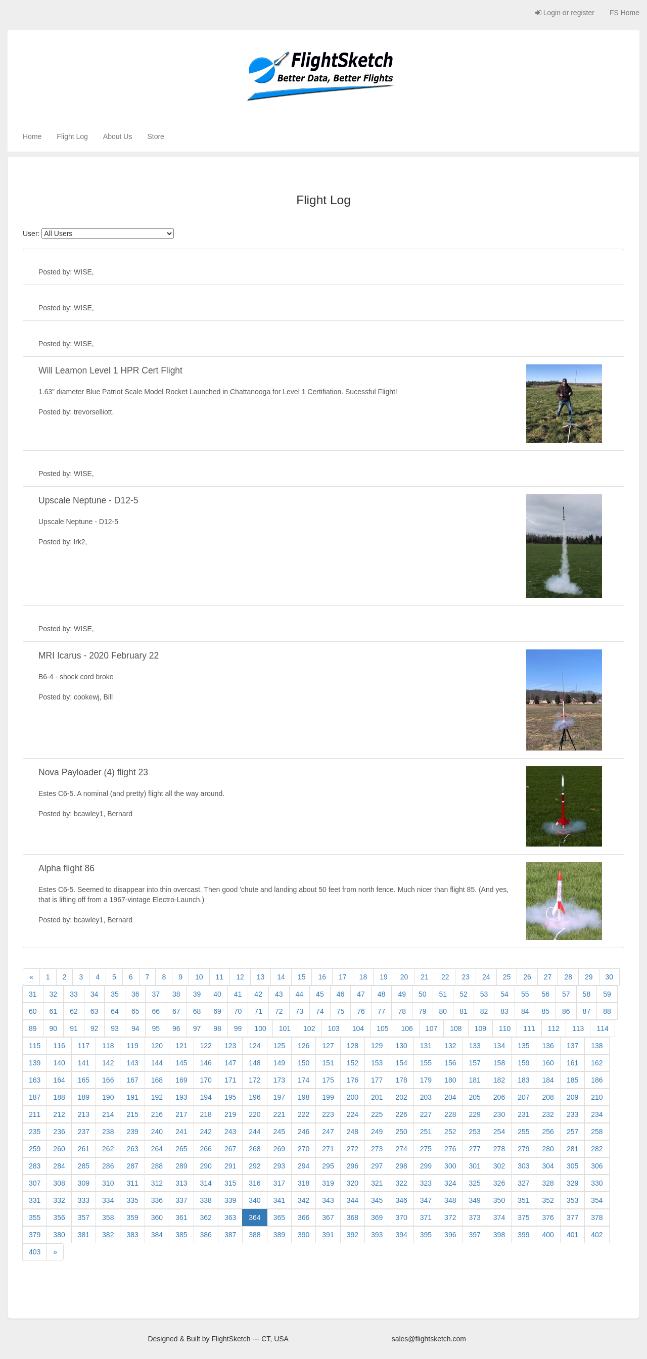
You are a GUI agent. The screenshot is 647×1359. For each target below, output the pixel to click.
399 (523, 1235)
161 (572, 1063)
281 (572, 1149)
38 (176, 994)
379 (34, 1235)
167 (132, 1080)
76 (361, 1011)
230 (499, 1114)
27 (548, 977)
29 (589, 977)
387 (230, 1235)
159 (523, 1063)
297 (377, 1166)
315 (230, 1183)
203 (426, 1097)
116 (59, 1046)
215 (132, 1114)
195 (230, 1097)
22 (445, 977)
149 (279, 1063)
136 (548, 1046)
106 (407, 1028)
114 (602, 1028)
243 (230, 1132)
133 (474, 1046)
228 (450, 1114)
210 (597, 1097)
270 (303, 1149)
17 (343, 977)
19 (384, 977)
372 (450, 1217)
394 (401, 1235)
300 (450, 1166)
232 (548, 1114)
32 (54, 994)
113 (578, 1028)
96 (176, 1028)
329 (572, 1183)
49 (402, 994)
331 (34, 1200)
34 (94, 994)
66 (156, 1011)
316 (254, 1183)
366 (303, 1217)
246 (303, 1132)
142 (108, 1063)
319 (328, 1183)
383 (132, 1235)
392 (352, 1235)
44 (300, 994)
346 (401, 1200)
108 (455, 1028)
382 (108, 1235)
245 (279, 1132)
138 (597, 1046)
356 (59, 1217)
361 (181, 1217)
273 (377, 1149)
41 (238, 994)
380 (59, 1235)
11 (220, 977)
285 (83, 1166)
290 (206, 1166)
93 (115, 1028)
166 (108, 1080)
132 (450, 1046)
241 (181, 1132)
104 (358, 1028)
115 (34, 1046)
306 (597, 1166)
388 (254, 1235)
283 (34, 1166)
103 (333, 1028)
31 (33, 994)
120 (157, 1046)
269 (279, 1149)
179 (426, 1080)
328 (548, 1183)
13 (261, 977)
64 (115, 1011)
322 (401, 1183)
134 (499, 1046)
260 (59, 1149)
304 (548, 1166)
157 (474, 1063)
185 (572, 1080)
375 (523, 1217)
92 (94, 1028)
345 (377, 1200)
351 (523, 1200)
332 (59, 1200)
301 (474, 1166)
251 (426, 1132)
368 (352, 1217)
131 (426, 1046)
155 (426, 1063)
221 (279, 1114)
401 (572, 1235)
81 (463, 1011)
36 (135, 994)
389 (279, 1235)
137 (572, 1046)
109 (480, 1028)
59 (607, 994)
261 (83, 1149)
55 (525, 994)
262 (108, 1149)
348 (450, 1200)
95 (156, 1028)
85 (545, 1011)
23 (465, 977)
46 (341, 994)
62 (74, 1011)
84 (525, 1011)
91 (74, 1028)
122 (206, 1046)
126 (303, 1046)
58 (587, 994)
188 (59, 1097)
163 (34, 1080)
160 (548, 1063)
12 (240, 977)
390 (303, 1235)
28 (568, 977)
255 (523, 1132)
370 (401, 1217)
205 (474, 1097)
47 (361, 994)
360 (157, 1217)
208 (548, 1097)
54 (504, 994)
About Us (117, 136)
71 (258, 1011)
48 (382, 994)
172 (254, 1080)
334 (108, 1200)
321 (377, 1183)
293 (279, 1166)
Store (155, 136)
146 (206, 1063)
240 (157, 1132)
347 (426, 1200)
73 (300, 1011)
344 (352, 1200)
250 (401, 1132)
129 (377, 1046)
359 (132, 1217)
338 (206, 1200)
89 (33, 1028)
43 (279, 994)
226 (401, 1114)
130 (401, 1046)
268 (254, 1149)
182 (499, 1080)
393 (377, 1235)
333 (83, 1200)
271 (328, 1149)
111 (529, 1028)
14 (281, 977)
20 (404, 977)
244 (254, 1132)
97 (197, 1028)
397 (474, 1235)
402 (597, 1235)
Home (32, 136)
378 (597, 1217)
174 (303, 1080)
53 (484, 994)
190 (108, 1097)
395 (426, 1235)
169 (181, 1080)
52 (463, 994)
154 (401, 1063)
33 (74, 994)
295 (328, 1166)
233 (572, 1114)
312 (157, 1183)
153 (377, 1063)
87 (587, 1011)
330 (597, 1183)
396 (450, 1235)
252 (450, 1132)
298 (401, 1166)
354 (597, 1200)
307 (34, 1183)
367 (328, 1217)
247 (328, 1132)
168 (157, 1080)
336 (157, 1200)
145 (181, 1063)
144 (157, 1063)
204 (450, 1097)
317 (279, 1183)
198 (303, 1097)
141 (83, 1063)
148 (254, 1063)
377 (572, 1217)
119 (132, 1046)
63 (94, 1011)
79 (423, 1011)
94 (135, 1028)
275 (426, 1149)
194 (206, 1097)
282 (597, 1149)
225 (377, 1114)
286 (108, 1166)
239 (132, 1132)
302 (499, 1166)
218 (206, 1114)
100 (260, 1028)
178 (401, 1080)
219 (230, 1114)
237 (83, 1132)
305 (572, 1166)
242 (206, 1132)
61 (54, 1011)
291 (230, 1166)
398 (499, 1235)
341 (279, 1200)
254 (499, 1132)
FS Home (624, 13)
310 (108, 1183)
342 (303, 1200)
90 (54, 1028)
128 (352, 1046)
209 (572, 1097)
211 (34, 1114)
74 (320, 1011)
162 (597, 1063)
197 (279, 1097)
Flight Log (72, 136)
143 (132, 1063)
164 (59, 1080)
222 (303, 1114)
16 (322, 977)
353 (572, 1200)
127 (328, 1046)
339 (230, 1200)
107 (431, 1028)
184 (548, 1080)
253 (474, 1132)
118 (108, 1046)
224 (352, 1114)
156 (450, 1063)
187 (34, 1097)
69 (217, 1011)
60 (33, 1011)
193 (181, 1097)
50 (423, 994)
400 (548, 1235)
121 (181, 1046)
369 (377, 1217)
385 (181, 1235)
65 (135, 1011)
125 (279, 1046)
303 (523, 1166)
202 (401, 1097)
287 (132, 1166)
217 (181, 1114)
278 (499, 1149)
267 (230, 1149)
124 (254, 1046)
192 (157, 1097)
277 (474, 1149)
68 (197, 1011)
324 (450, 1183)
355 (34, 1217)
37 (156, 994)
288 (157, 1166)
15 (302, 977)
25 (507, 977)
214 (108, 1114)
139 (34, 1063)
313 (181, 1183)
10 (199, 977)
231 (523, 1114)
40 (217, 994)
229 (474, 1114)
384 (157, 1235)
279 (523, 1149)
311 (132, 1183)
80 (443, 1011)
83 (504, 1011)
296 (352, 1166)
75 (341, 1011)
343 (328, 1200)
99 (238, 1028)
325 (474, 1183)
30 (610, 977)
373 (474, 1217)
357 (83, 1217)
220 (254, 1114)
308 (59, 1183)
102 (309, 1028)
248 (352, 1132)
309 (83, 1183)
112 (554, 1028)
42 (258, 994)
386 (206, 1235)
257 (572, 1132)
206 (499, 1097)
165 (83, 1080)
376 (548, 1217)
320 (352, 1183)
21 (425, 977)
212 (59, 1114)
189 (83, 1097)
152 (352, 1063)
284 (59, 1166)
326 (499, 1183)
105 (382, 1028)
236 (59, 1132)
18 (363, 977)
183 (523, 1080)
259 (34, 1149)
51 (443, 994)
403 (34, 1252)
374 (499, 1217)
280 (548, 1149)
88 (607, 1011)
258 (597, 1132)
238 (108, 1132)
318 (303, 1183)
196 (254, 1097)
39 (197, 994)
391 (328, 1235)
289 (181, 1166)
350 (499, 1200)
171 (230, 1080)
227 (426, 1114)
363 (230, 1217)
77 (382, 1011)
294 (303, 1166)
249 (377, 1132)
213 (83, 1114)
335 (132, 1200)
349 (474, 1200)
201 (377, 1097)
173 (279, 1080)
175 (328, 1080)
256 (548, 1132)
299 (426, 1166)
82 (484, 1011)
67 (176, 1011)
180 (450, 1080)
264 (157, 1149)
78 (402, 1011)
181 (474, 1080)
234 (597, 1114)
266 (206, 1149)
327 (523, 1183)
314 (206, 1183)
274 (401, 1149)
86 (566, 1011)
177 (377, 1080)
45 (320, 994)
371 (426, 1217)
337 (181, 1200)
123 (230, 1046)
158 (499, 1063)
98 (217, 1028)
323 (426, 1183)
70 (238, 1011)
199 (328, 1097)
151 (328, 1063)
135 (523, 1046)
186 (597, 1080)
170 (206, 1080)
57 (566, 994)
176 (352, 1080)
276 (450, 1149)
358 (108, 1217)
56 (545, 994)
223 (328, 1114)
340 (254, 1200)
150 (303, 1063)
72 (279, 1011)
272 (352, 1149)
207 (523, 1097)
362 (206, 1217)
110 (505, 1028)
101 (285, 1028)
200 (352, 1097)
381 (83, 1235)
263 (132, 1149)
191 (132, 1097)
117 (83, 1046)
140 (59, 1063)
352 (548, 1200)
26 (527, 977)
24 (486, 977)
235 (34, 1132)
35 (115, 994)
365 (279, 1217)
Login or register (564, 13)
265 (181, 1149)
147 (230, 1063)
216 (157, 1114)
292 (254, 1166)
